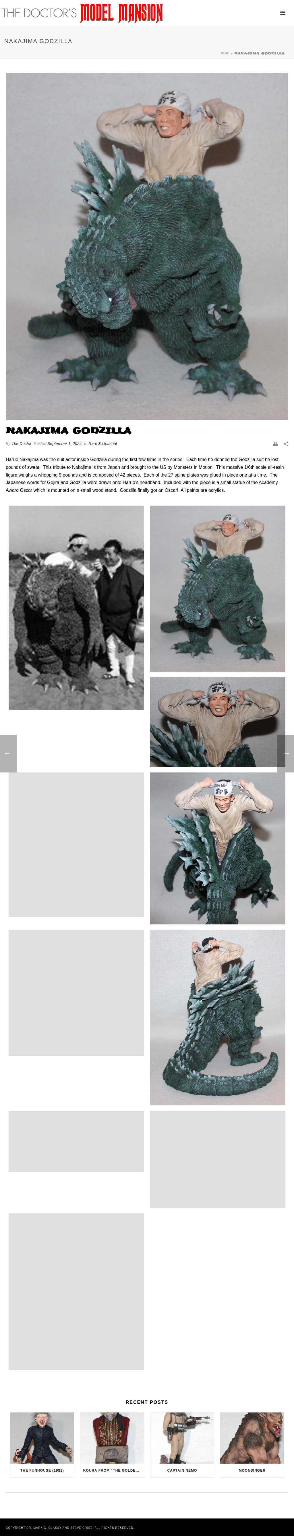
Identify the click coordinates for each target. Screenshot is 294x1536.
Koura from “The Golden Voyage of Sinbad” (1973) (113, 1470)
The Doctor (21, 443)
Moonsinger (252, 1470)
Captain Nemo (182, 1470)
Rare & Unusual (102, 443)
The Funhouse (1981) (42, 1470)
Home (224, 53)
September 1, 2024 (64, 443)
